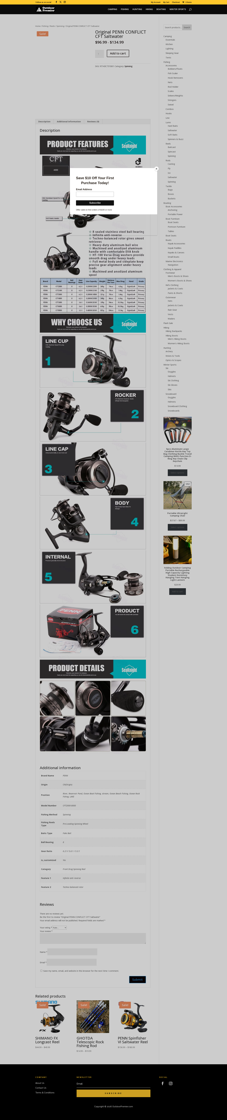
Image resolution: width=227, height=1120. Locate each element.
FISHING (125, 9)
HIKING (149, 9)
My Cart (166, 2)
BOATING (161, 9)
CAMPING (112, 9)
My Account (156, 2)
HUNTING (137, 9)
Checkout (176, 2)
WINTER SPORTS (178, 9)
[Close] (156, 169)
